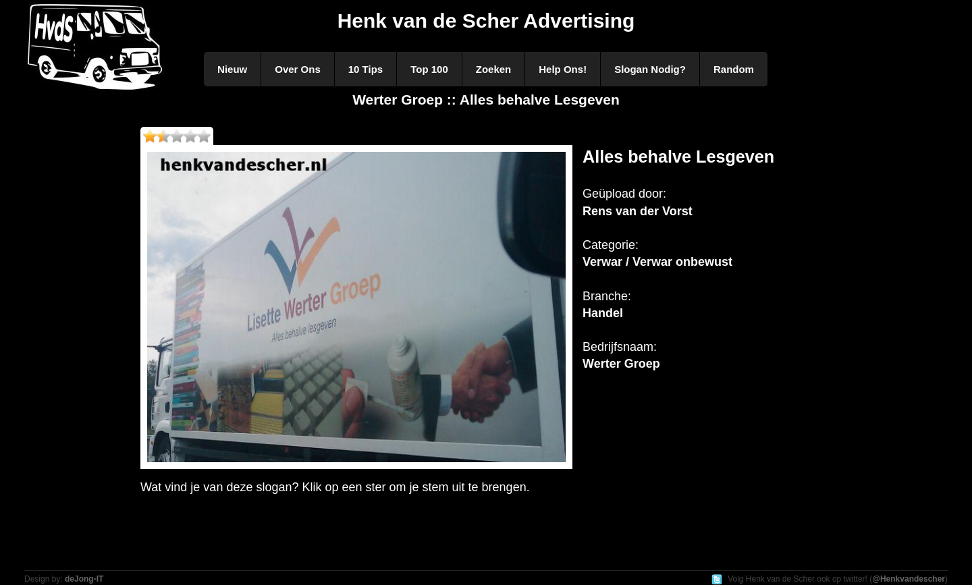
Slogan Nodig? (650, 69)
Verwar (602, 262)
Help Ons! (563, 69)
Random (733, 69)
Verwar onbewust (682, 262)
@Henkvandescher (908, 579)
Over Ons (298, 69)
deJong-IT (84, 579)
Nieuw (232, 69)
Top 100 (429, 69)
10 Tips (365, 69)
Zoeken (494, 69)
